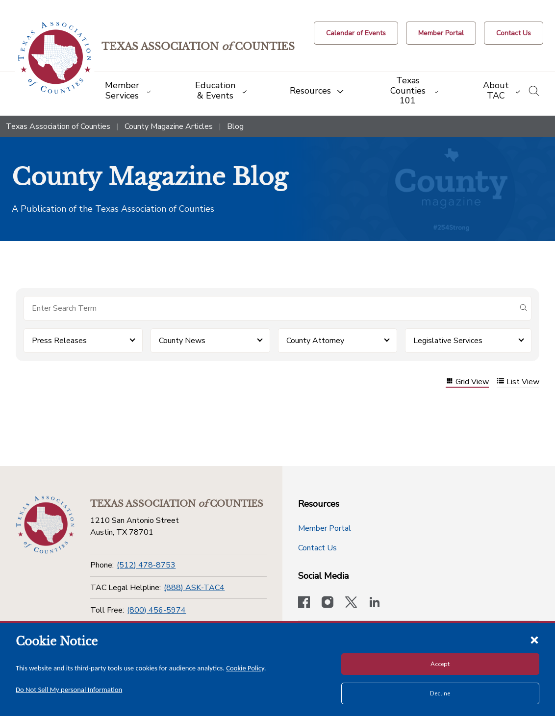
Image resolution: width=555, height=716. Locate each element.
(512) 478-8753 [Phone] (146, 565)
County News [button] (182, 340)
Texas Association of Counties (58, 126)
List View (518, 382)
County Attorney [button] (315, 340)
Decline (440, 693)
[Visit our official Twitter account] (351, 603)
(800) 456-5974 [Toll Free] (156, 610)
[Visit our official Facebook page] (304, 603)
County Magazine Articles (169, 126)
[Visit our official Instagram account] (327, 603)
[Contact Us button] (513, 33)
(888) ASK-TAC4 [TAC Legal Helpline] (194, 587)
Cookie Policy (245, 668)
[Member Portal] (441, 33)
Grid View (467, 382)
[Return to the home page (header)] (55, 58)
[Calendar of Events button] (356, 33)
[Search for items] (269, 308)
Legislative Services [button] (447, 340)
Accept (440, 664)
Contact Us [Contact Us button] (317, 548)
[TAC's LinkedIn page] (374, 603)
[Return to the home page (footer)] (45, 524)
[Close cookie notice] (534, 639)
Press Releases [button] (59, 340)
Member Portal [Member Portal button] (324, 528)
